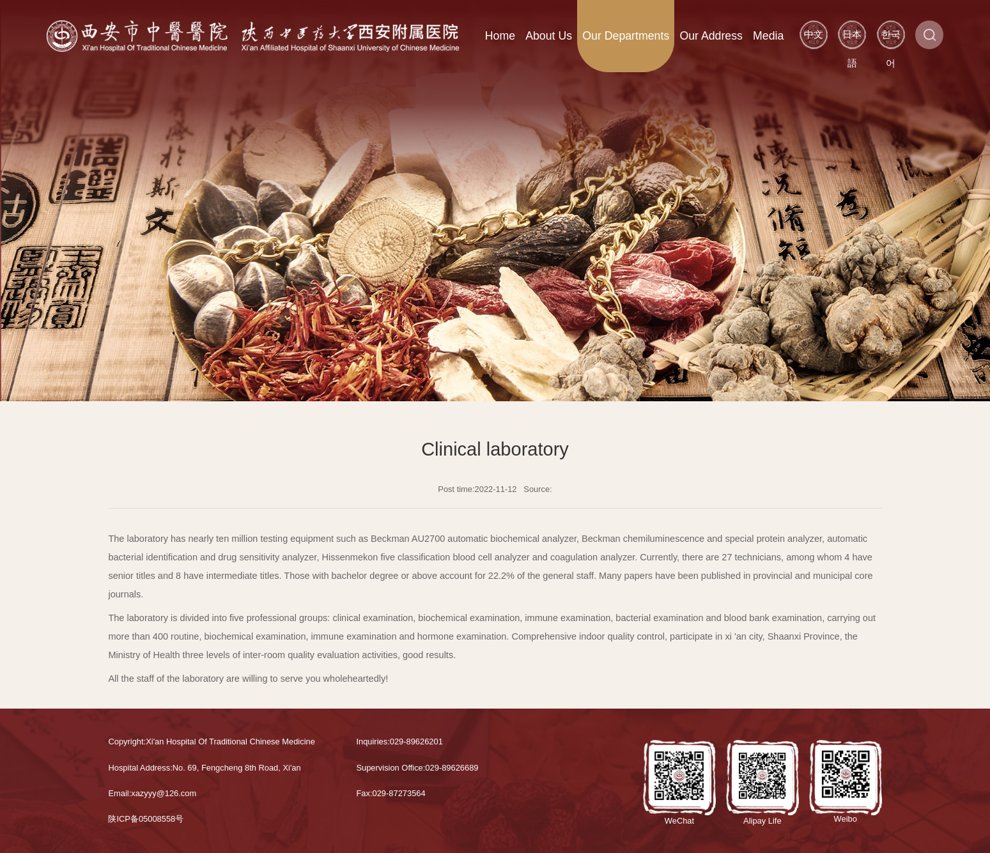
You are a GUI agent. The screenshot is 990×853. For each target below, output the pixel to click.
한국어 (891, 39)
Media (768, 35)
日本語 (852, 39)
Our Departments (625, 35)
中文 (813, 34)
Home (500, 35)
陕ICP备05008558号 (145, 819)
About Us (548, 35)
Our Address (711, 35)
